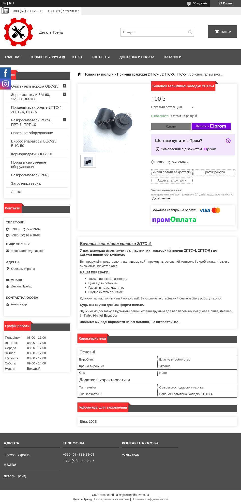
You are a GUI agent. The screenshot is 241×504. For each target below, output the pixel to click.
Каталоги (172, 57)
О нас (77, 57)
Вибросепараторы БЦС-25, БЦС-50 (34, 143)
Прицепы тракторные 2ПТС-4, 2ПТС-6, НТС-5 (36, 109)
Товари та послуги (98, 74)
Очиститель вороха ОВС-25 (34, 86)
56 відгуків (200, 3)
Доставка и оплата (137, 57)
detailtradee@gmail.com (28, 251)
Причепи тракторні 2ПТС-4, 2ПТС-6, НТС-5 (151, 74)
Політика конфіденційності (150, 499)
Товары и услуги (45, 57)
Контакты (101, 57)
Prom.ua (143, 495)
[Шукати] (190, 32)
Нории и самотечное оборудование (28, 164)
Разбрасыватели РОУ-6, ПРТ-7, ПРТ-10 (31, 122)
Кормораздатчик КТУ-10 (31, 154)
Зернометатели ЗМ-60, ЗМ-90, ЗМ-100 (30, 96)
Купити (171, 126)
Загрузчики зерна (26, 183)
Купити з (211, 126)
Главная (12, 57)
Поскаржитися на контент (111, 499)
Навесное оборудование (32, 133)
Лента (16, 192)
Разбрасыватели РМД (29, 175)
